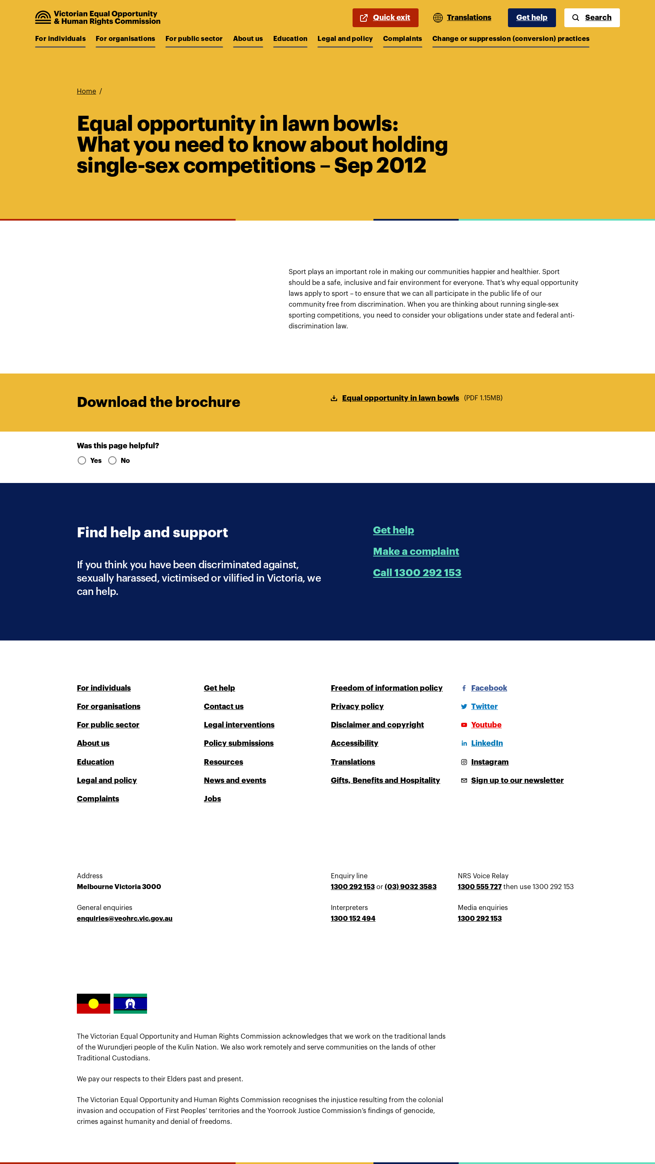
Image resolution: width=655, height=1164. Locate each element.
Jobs (212, 799)
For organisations (125, 39)
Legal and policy (345, 39)
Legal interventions (239, 725)
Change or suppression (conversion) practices (511, 39)
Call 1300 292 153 (417, 573)
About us (248, 39)
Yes (89, 460)
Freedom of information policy (387, 688)
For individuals (60, 39)
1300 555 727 (480, 887)
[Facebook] (482, 688)
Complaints (402, 39)
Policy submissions (239, 743)
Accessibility (354, 743)
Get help (532, 17)
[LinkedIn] (480, 743)
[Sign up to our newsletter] (511, 780)
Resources (223, 762)
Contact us (224, 706)
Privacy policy (357, 706)
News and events (235, 780)
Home (86, 91)
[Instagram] (483, 762)
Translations (353, 762)
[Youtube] (480, 725)
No (118, 460)
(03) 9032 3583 (411, 887)
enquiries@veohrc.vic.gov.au (125, 918)
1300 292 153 (353, 887)
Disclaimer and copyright (377, 725)
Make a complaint (416, 551)
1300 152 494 (353, 918)
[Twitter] (478, 706)
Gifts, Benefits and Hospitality (385, 780)
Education (290, 39)
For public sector (194, 39)
